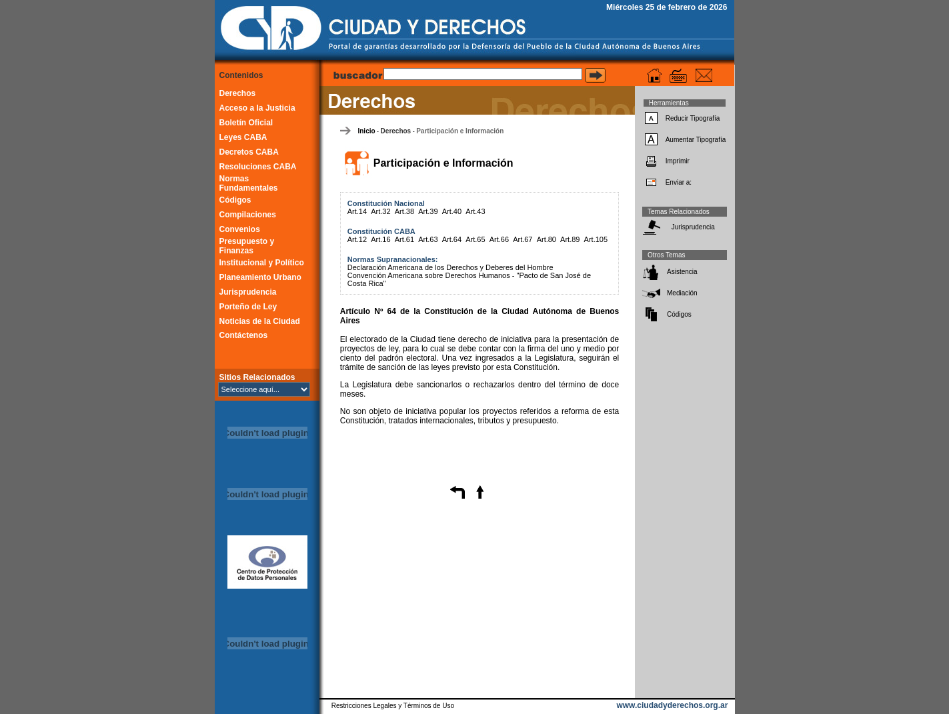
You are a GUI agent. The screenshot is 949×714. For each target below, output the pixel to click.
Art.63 (427, 239)
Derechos (237, 93)
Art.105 (596, 239)
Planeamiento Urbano (260, 277)
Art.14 (357, 211)
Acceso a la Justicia (257, 108)
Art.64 (451, 239)
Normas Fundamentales (248, 183)
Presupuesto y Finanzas (247, 246)
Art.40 (451, 211)
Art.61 (404, 239)
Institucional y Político (261, 262)
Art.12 (357, 239)
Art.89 (570, 239)
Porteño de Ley (248, 306)
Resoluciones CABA (258, 166)
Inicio (366, 131)
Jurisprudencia (248, 292)
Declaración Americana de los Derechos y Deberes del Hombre (450, 267)
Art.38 (404, 211)
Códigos (235, 200)
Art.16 (380, 239)
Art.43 (475, 211)
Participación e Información (460, 131)
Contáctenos (243, 335)
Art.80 (546, 239)
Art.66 (499, 239)
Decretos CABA (249, 152)
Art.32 (380, 211)
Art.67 (522, 239)
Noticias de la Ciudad (259, 321)
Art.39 (427, 211)
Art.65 (475, 239)
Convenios (239, 229)
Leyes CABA (243, 137)
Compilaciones (247, 214)
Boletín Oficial (246, 122)
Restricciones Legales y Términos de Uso (392, 705)
